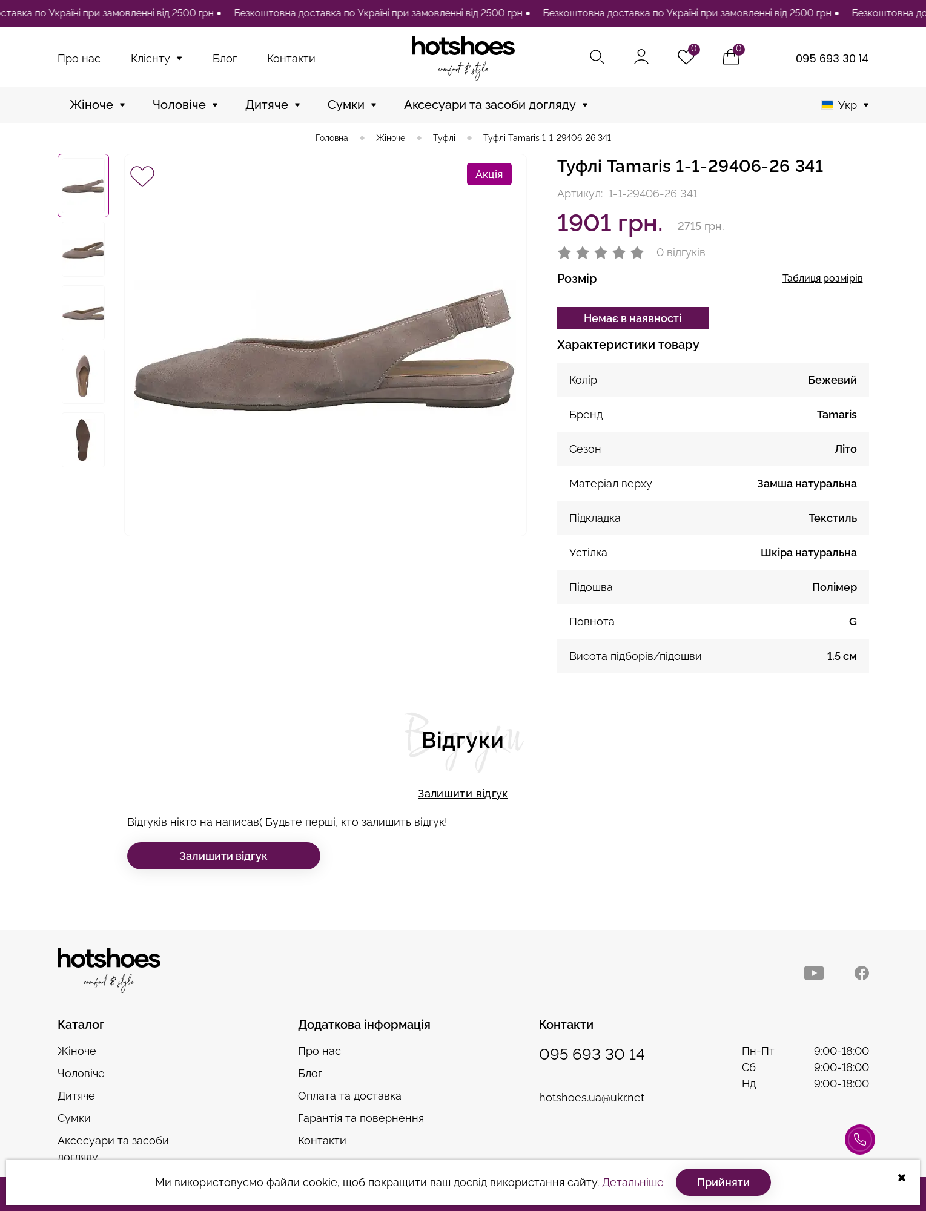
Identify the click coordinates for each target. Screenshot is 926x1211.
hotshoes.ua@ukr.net (591, 1097)
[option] (379, 13)
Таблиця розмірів (822, 278)
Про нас (79, 58)
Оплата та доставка (350, 1095)
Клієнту (150, 58)
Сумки (346, 104)
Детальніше (633, 1182)
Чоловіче (179, 104)
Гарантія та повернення (361, 1118)
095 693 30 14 (832, 58)
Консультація (860, 1145)
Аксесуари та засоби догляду (490, 104)
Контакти (291, 58)
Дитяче (266, 104)
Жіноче (91, 104)
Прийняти (723, 1182)
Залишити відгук (463, 793)
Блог (225, 58)
